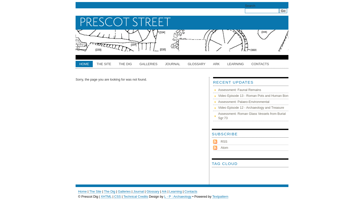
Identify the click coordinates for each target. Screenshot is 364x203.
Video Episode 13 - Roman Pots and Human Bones (255, 96)
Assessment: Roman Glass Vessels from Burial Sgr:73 (252, 116)
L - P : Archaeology (177, 196)
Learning (235, 64)
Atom (224, 148)
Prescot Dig (183, 22)
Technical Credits (135, 196)
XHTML (106, 196)
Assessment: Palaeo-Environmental (243, 102)
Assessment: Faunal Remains (239, 90)
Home (84, 64)
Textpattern (220, 196)
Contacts (260, 64)
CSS (117, 196)
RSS (224, 141)
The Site (104, 64)
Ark (164, 191)
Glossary (197, 64)
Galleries (148, 64)
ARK (216, 64)
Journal (172, 64)
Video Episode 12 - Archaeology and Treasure (251, 107)
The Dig (125, 64)
